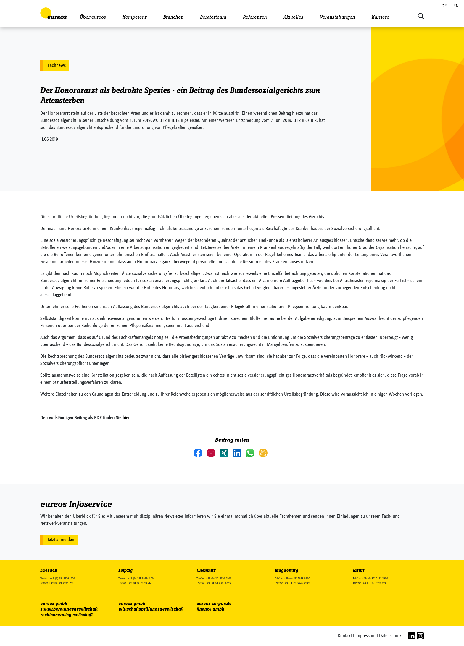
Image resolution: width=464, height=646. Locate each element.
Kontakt (345, 636)
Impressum (365, 636)
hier (126, 418)
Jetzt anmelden (61, 540)
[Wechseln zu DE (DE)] (444, 6)
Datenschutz (390, 636)
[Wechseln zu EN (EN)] (456, 6)
